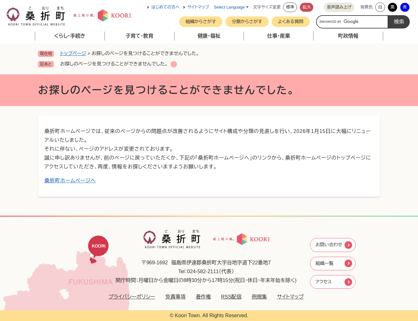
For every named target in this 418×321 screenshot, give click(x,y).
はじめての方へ (165, 7)
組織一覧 (324, 263)
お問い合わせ (329, 244)
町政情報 (348, 36)
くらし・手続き (70, 36)
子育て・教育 (139, 36)
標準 (290, 7)
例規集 (255, 296)
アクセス (323, 282)
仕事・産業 (278, 36)
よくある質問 (291, 21)
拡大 (306, 7)
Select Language (229, 7)
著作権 (199, 296)
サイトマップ (198, 7)
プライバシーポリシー (128, 296)
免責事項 (172, 296)
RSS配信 (227, 296)
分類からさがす (247, 21)
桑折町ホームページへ (70, 180)
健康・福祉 (209, 36)
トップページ (73, 53)
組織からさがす (201, 21)
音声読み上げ (339, 7)
